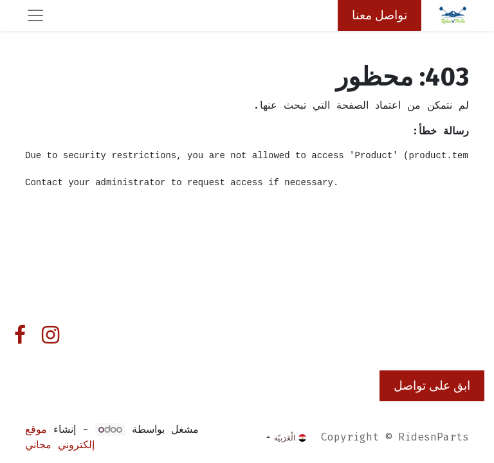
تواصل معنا (379, 15)
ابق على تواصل (432, 385)
